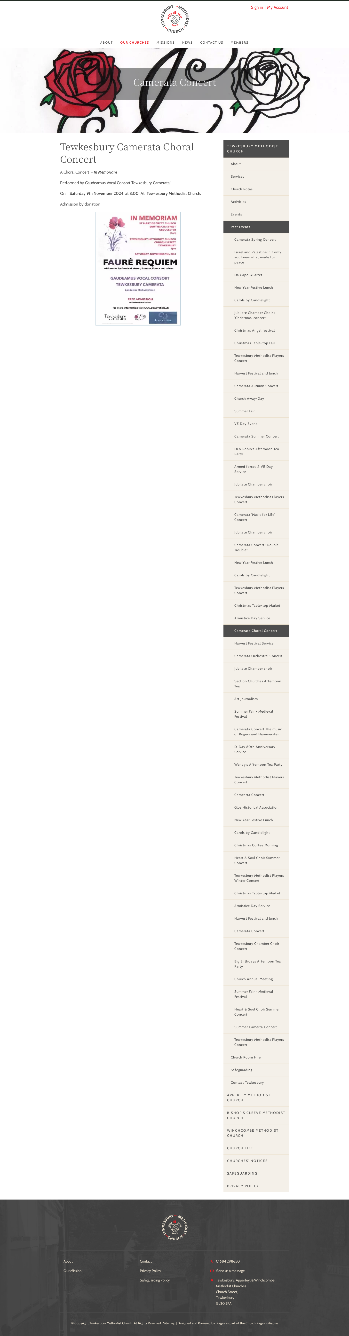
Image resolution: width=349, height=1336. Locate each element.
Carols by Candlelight (252, 300)
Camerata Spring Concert (255, 239)
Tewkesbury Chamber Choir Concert (256, 946)
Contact (146, 1261)
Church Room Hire (246, 1057)
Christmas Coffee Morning (256, 845)
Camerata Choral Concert (255, 630)
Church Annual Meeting (253, 979)
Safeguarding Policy (155, 1280)
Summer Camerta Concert (255, 1027)
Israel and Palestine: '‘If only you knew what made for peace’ (257, 257)
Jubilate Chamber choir (253, 484)
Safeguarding (242, 1070)
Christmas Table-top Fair (254, 343)
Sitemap (169, 1323)
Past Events (240, 227)
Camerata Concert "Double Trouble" (256, 547)
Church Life (240, 1148)
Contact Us (211, 42)
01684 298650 (228, 1261)
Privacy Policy (243, 1186)
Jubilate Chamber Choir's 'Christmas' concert (254, 315)
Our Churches (134, 42)
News (187, 42)
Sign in (257, 7)
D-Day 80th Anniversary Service (254, 749)
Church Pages (255, 1323)
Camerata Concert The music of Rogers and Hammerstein (258, 731)
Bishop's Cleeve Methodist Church (256, 1115)
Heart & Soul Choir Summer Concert (257, 860)
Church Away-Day (249, 398)
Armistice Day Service (252, 618)
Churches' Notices (247, 1161)
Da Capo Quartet (248, 275)
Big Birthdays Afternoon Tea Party (257, 964)
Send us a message (230, 1271)
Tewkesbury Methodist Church (252, 148)
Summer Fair (244, 411)
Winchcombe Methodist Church (252, 1133)
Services (237, 176)
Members (240, 42)
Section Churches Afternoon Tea (257, 683)
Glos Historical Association (256, 807)
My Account (277, 7)
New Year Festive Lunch (253, 287)
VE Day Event (245, 423)
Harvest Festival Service (254, 643)
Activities (238, 201)
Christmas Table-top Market (257, 605)
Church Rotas (242, 189)
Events (236, 214)
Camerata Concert (249, 931)
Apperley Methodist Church (248, 1097)
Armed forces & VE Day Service (253, 469)
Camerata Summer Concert (256, 436)
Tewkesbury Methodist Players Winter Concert (259, 878)
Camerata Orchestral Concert (258, 656)
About (106, 42)
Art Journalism (246, 699)
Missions (166, 42)
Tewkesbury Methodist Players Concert (259, 358)
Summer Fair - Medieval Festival (253, 714)
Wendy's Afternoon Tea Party (258, 764)
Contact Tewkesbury (247, 1082)
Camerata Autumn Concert (256, 386)
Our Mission (72, 1271)
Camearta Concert (249, 795)
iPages (220, 1323)
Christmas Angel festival (254, 330)
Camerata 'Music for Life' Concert (254, 517)
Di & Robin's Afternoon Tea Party (256, 451)
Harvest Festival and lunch (256, 373)
